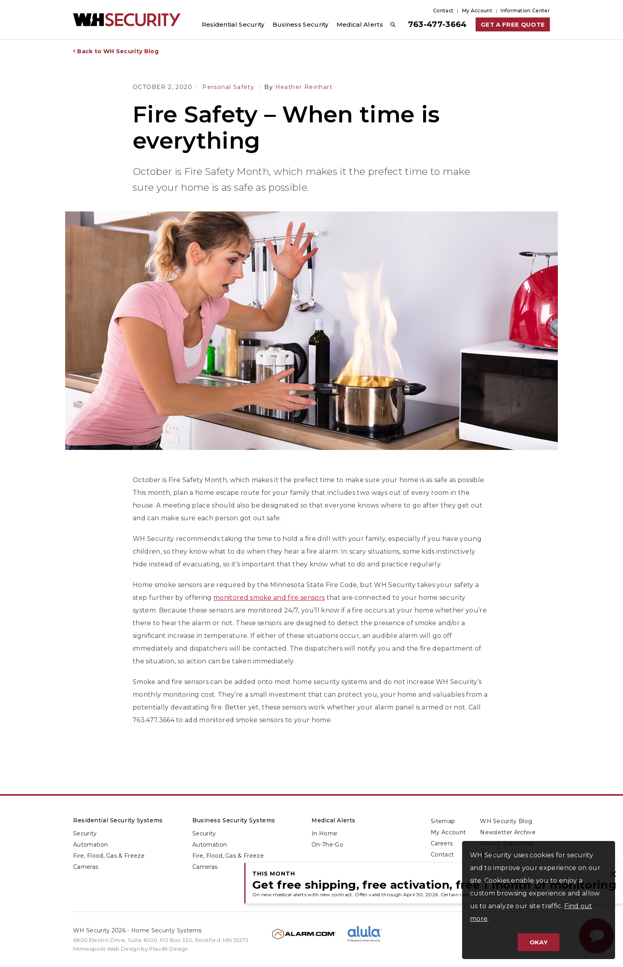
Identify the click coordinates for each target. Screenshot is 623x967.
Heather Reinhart (298, 87)
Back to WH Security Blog (118, 51)
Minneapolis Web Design (106, 949)
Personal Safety (228, 87)
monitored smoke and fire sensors (269, 597)
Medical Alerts (334, 820)
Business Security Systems (233, 820)
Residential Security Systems (118, 820)
